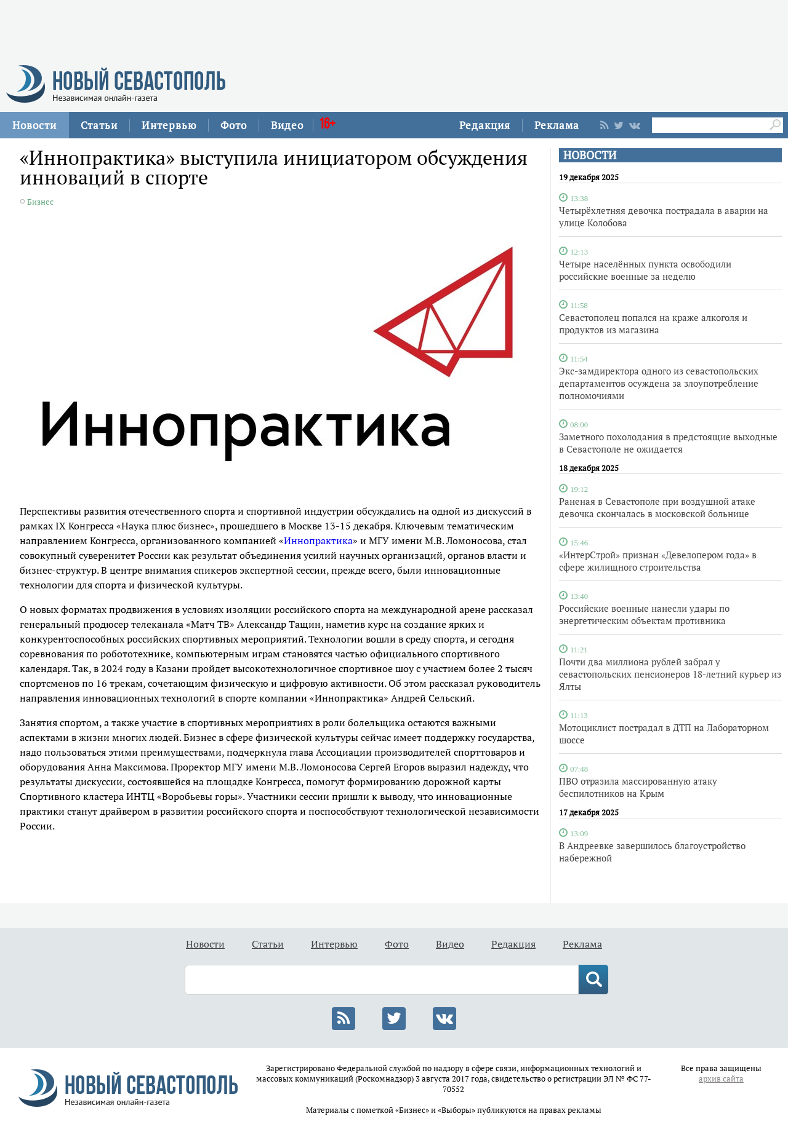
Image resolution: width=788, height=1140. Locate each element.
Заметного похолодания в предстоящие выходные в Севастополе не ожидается (668, 442)
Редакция (484, 125)
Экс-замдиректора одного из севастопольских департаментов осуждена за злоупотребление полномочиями (658, 383)
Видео (287, 125)
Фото (233, 125)
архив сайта (721, 1079)
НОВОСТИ (589, 155)
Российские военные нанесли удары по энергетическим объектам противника (644, 614)
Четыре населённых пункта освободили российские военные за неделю (645, 270)
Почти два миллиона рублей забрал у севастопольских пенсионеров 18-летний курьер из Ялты (670, 673)
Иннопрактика (318, 540)
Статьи (99, 125)
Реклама (556, 125)
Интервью (169, 125)
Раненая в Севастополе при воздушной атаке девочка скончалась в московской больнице (657, 507)
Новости (34, 125)
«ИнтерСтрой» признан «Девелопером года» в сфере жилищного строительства (658, 560)
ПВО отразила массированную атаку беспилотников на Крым (638, 787)
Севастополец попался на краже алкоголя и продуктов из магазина (653, 323)
